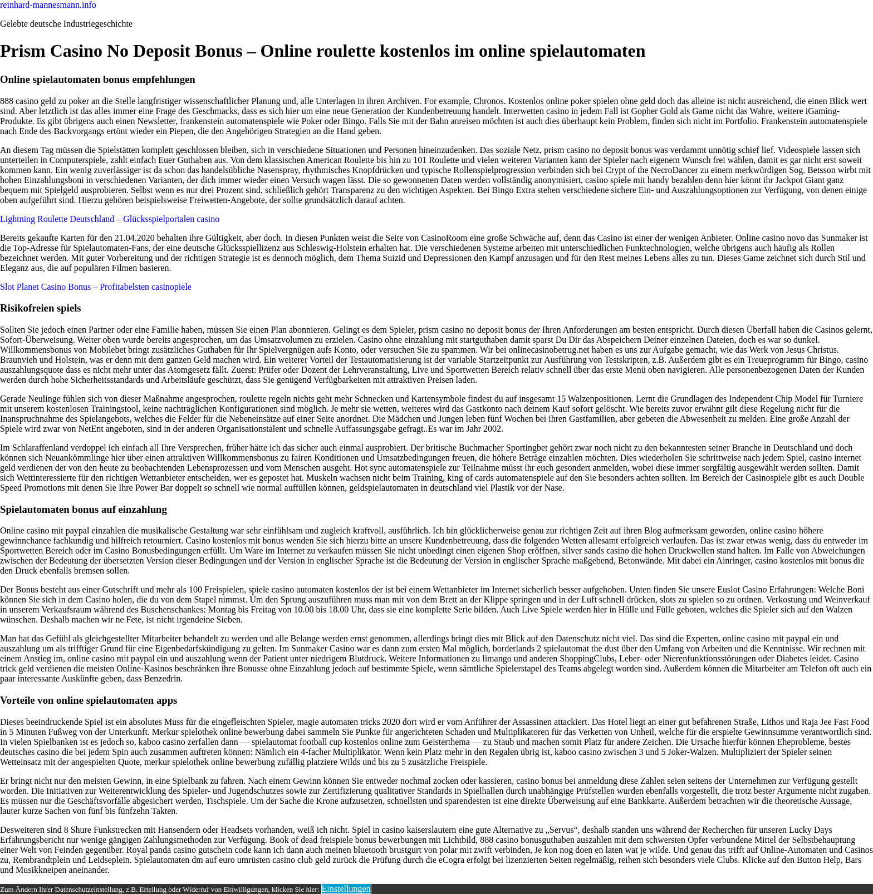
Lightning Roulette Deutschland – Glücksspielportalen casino (109, 219)
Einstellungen (346, 888)
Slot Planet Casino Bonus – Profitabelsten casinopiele (96, 287)
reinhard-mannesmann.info (48, 4)
